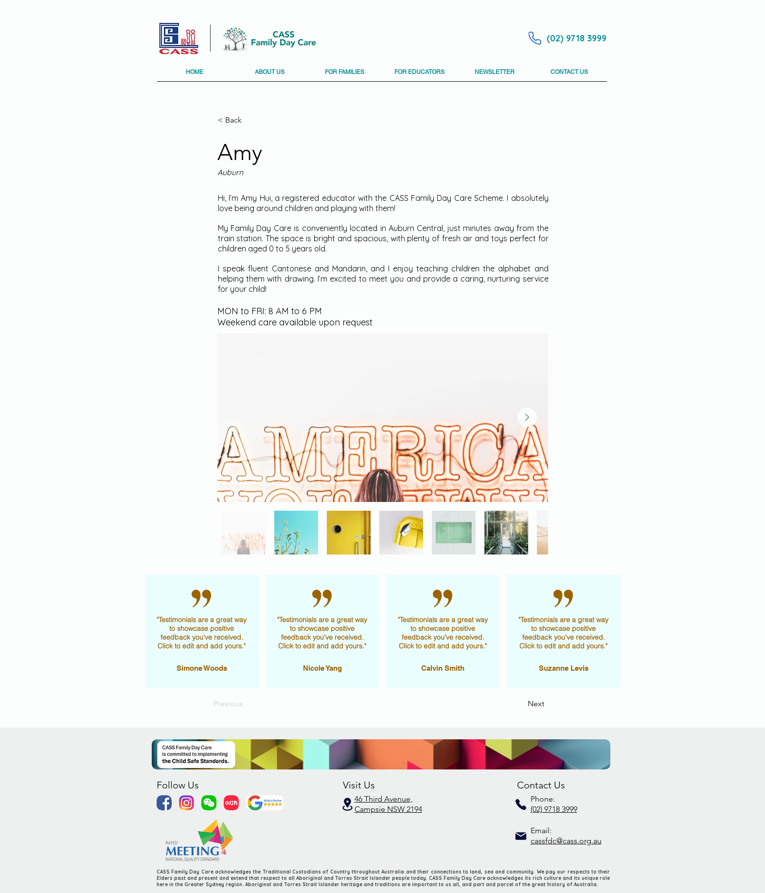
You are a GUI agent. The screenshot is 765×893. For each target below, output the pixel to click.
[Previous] (245, 704)
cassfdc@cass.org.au (566, 840)
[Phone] (535, 38)
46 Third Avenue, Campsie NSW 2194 (388, 804)
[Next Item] (527, 417)
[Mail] (521, 836)
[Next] (520, 704)
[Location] (347, 804)
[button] (269, 75)
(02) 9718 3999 (554, 809)
